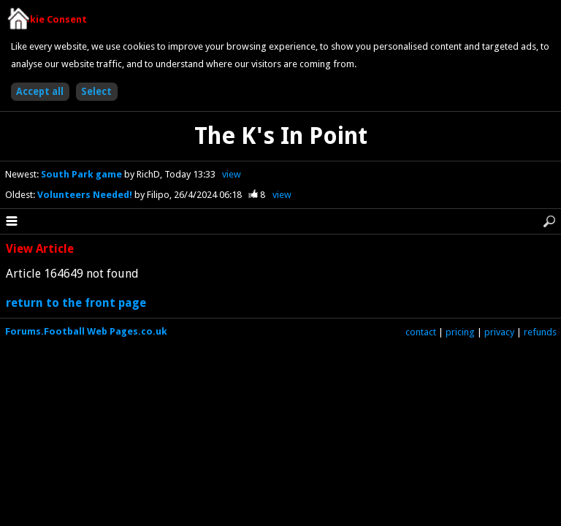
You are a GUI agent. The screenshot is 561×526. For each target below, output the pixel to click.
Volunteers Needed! (85, 194)
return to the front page (76, 303)
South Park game (82, 174)
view (231, 174)
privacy (499, 332)
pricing (460, 332)
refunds (540, 332)
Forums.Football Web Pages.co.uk (86, 331)
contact (420, 332)
